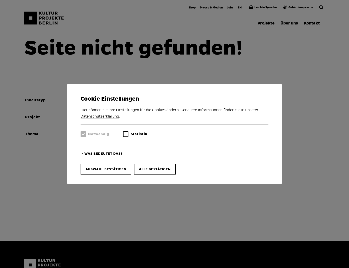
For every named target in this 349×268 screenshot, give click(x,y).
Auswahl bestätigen (105, 169)
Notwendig (98, 134)
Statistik (139, 134)
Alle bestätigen (155, 169)
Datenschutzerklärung (100, 116)
